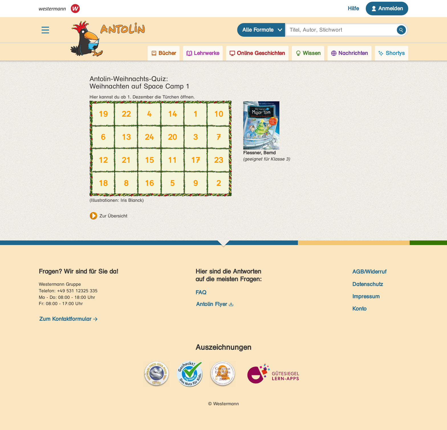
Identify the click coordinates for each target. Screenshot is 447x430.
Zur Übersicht (113, 216)
